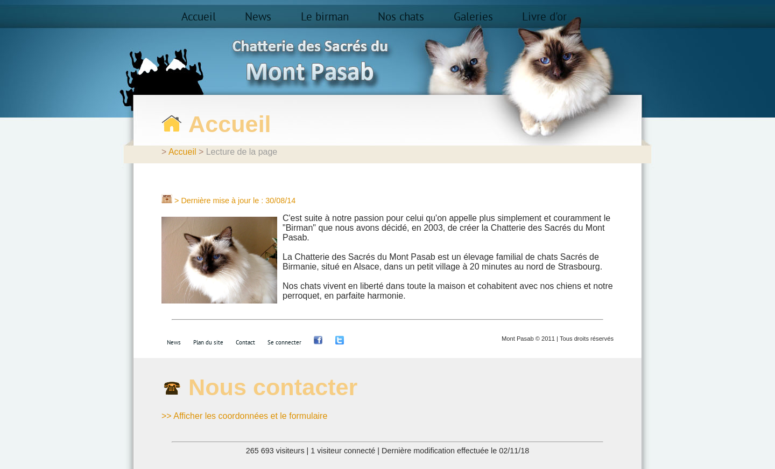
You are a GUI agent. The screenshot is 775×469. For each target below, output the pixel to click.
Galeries (473, 17)
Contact (245, 342)
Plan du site (208, 342)
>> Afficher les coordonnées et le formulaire (244, 415)
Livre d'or (544, 17)
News (258, 17)
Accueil (198, 17)
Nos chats (401, 17)
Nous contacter (272, 387)
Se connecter (284, 342)
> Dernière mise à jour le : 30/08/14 (234, 200)
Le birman (325, 17)
